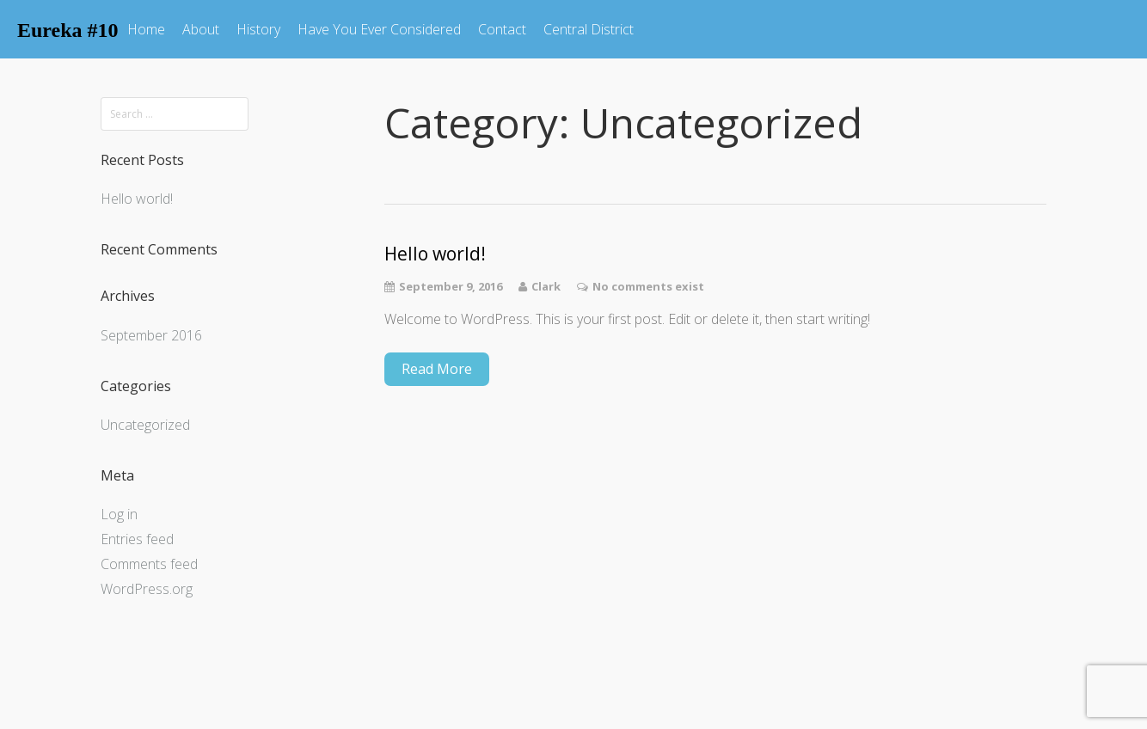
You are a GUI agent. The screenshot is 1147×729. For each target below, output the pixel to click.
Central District (588, 29)
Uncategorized (145, 424)
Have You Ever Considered (379, 29)
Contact (502, 29)
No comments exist (648, 286)
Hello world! (137, 198)
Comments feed (149, 563)
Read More (437, 368)
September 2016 (151, 335)
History (258, 29)
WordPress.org (147, 588)
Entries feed (137, 539)
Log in (119, 514)
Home (146, 29)
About (200, 29)
